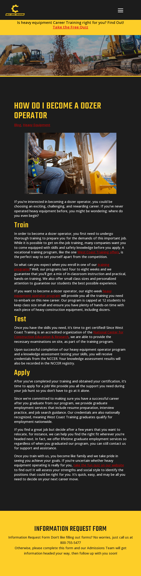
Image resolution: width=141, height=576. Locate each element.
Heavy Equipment (36, 125)
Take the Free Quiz (70, 27)
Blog (17, 125)
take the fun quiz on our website (98, 465)
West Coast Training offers (98, 252)
